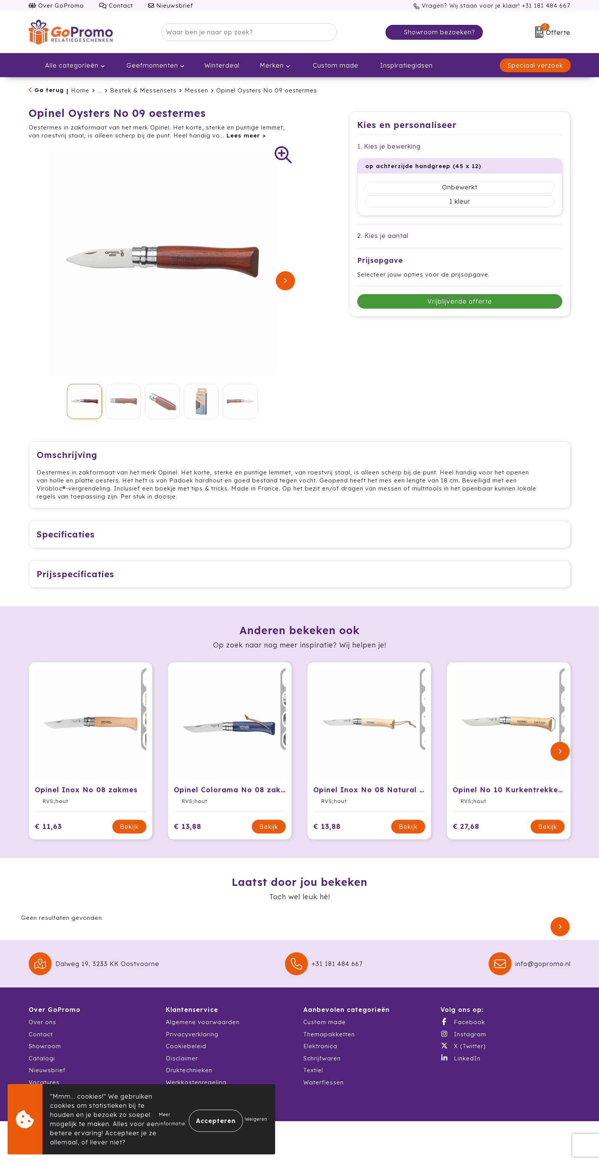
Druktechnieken (189, 1078)
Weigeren (256, 1119)
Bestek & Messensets (143, 90)
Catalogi (42, 1066)
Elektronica (320, 1054)
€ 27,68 (466, 834)
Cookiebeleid (186, 1054)
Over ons (42, 1030)
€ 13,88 (187, 834)
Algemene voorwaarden (203, 1030)
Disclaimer (182, 1066)
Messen (196, 90)
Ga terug (49, 90)
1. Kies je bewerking (389, 146)
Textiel (313, 1078)
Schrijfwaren (322, 1066)
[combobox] (240, 32)
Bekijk (129, 834)
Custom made (324, 1030)
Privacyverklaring (192, 1042)
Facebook (462, 1030)
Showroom (45, 1054)
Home (80, 90)
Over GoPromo (56, 5)
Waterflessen (323, 1090)
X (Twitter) (463, 1054)
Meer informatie (172, 1119)
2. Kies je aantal (382, 236)
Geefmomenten (146, 65)
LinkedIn (460, 1066)
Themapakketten (329, 1042)
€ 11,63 (48, 834)
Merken (266, 65)
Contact (116, 5)
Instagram (463, 1042)
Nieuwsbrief (170, 5)
